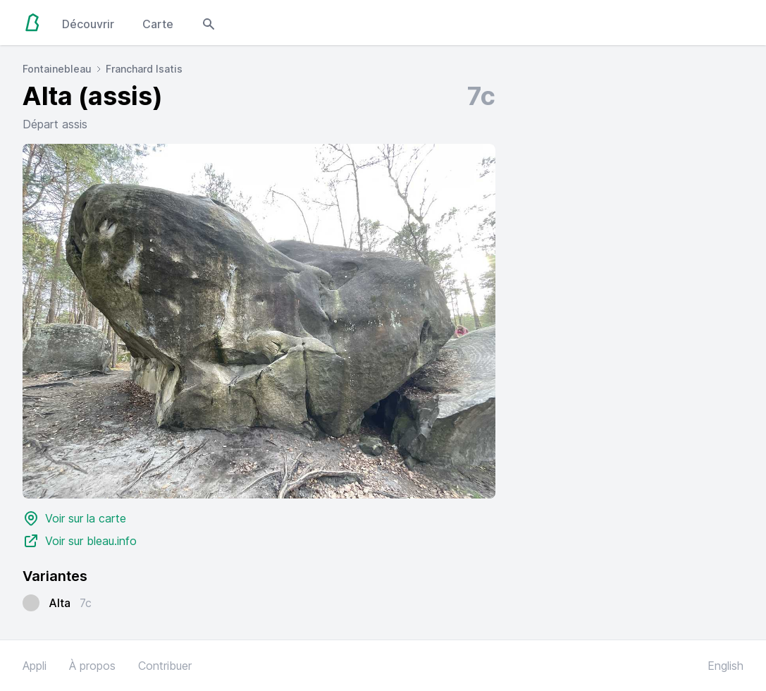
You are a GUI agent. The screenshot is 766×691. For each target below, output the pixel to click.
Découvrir (88, 24)
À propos (92, 666)
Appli (35, 666)
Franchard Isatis (144, 69)
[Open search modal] (208, 22)
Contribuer (165, 666)
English (725, 666)
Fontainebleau (57, 69)
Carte (157, 24)
